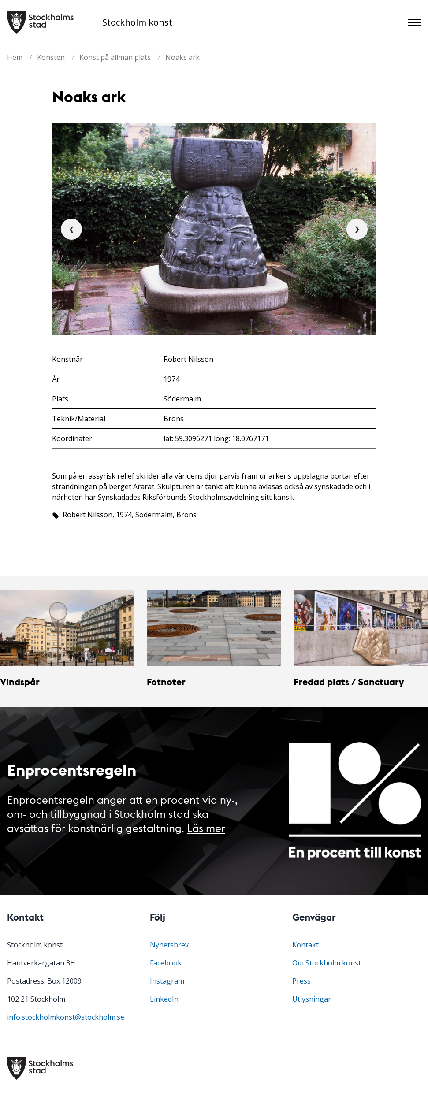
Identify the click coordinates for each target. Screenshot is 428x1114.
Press (301, 981)
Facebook (166, 963)
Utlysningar (311, 999)
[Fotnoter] (214, 628)
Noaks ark (182, 57)
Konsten (51, 57)
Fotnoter (166, 681)
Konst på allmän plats (115, 57)
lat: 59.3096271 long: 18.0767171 (216, 438)
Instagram (167, 981)
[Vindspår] (67, 628)
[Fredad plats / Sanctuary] (361, 628)
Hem (14, 57)
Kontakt (305, 945)
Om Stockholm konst (326, 963)
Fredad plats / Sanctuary (349, 681)
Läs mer (206, 827)
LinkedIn (164, 999)
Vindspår (20, 681)
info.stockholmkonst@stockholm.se (65, 1017)
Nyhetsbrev (169, 945)
